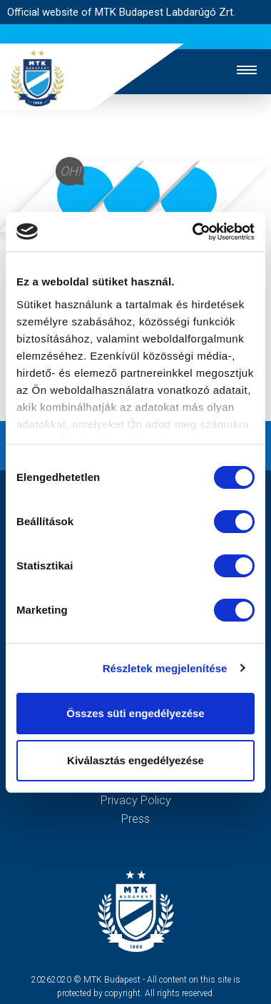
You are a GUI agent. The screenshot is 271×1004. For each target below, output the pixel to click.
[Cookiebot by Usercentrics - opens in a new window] (194, 232)
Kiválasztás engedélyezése (135, 760)
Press (135, 819)
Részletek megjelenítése (165, 668)
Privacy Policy (136, 800)
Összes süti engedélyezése (135, 713)
